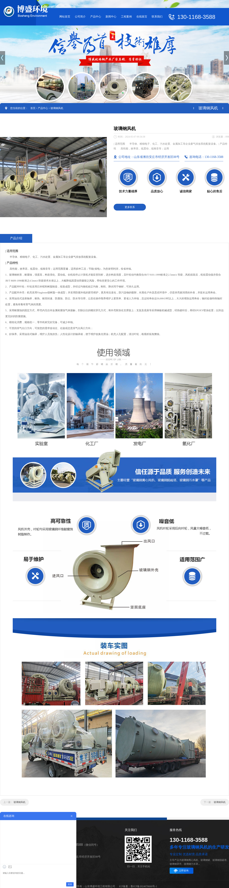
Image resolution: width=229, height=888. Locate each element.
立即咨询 (183, 870)
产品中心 (95, 16)
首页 (32, 108)
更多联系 (130, 207)
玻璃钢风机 (57, 108)
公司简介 (80, 16)
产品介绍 (16, 238)
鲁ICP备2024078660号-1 (144, 886)
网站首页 (64, 16)
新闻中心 (111, 16)
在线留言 (141, 16)
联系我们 (157, 16)
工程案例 (126, 16)
